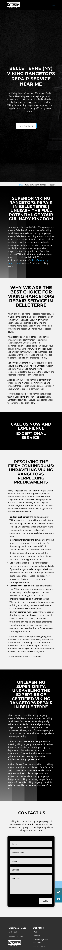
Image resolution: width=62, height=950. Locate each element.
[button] (58, 898)
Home (20, 185)
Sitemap (36, 936)
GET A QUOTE (26, 125)
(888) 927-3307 (39, 946)
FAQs (35, 932)
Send (45, 900)
